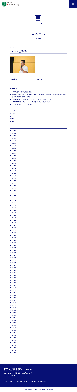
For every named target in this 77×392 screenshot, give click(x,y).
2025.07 (13, 153)
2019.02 (13, 322)
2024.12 (13, 170)
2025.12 (13, 140)
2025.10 (13, 145)
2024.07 (13, 183)
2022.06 (13, 243)
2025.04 (13, 160)
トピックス (14, 116)
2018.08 (13, 335)
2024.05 (13, 188)
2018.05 (13, 340)
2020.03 (13, 297)
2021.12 (13, 258)
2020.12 (13, 287)
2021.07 (13, 270)
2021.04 (13, 277)
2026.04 (13, 130)
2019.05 (13, 317)
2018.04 (13, 342)
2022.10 (13, 233)
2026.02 (13, 135)
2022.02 (13, 253)
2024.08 (13, 180)
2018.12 (13, 327)
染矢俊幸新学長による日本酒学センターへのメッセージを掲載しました (31, 99)
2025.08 (13, 150)
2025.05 (13, 158)
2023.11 (13, 203)
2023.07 (13, 213)
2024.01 (13, 198)
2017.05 (13, 352)
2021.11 (13, 260)
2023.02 (13, 223)
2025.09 (13, 148)
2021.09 (13, 265)
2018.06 (13, 337)
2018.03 (13, 345)
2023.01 (13, 225)
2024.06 (13, 185)
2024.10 (13, 175)
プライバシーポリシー (21, 381)
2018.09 (13, 332)
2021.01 (13, 285)
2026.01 (13, 138)
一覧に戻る (38, 79)
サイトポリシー (8, 381)
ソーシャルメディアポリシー (38, 381)
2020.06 (13, 292)
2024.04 (13, 190)
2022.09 (13, 235)
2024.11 (13, 173)
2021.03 (13, 280)
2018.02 (13, 347)
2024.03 (13, 193)
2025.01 (13, 168)
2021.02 (13, 282)
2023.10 (13, 205)
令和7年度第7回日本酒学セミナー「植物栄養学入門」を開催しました (30, 102)
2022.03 (13, 250)
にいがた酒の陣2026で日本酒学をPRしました (24, 104)
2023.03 (13, 220)
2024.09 (13, 178)
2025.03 (13, 163)
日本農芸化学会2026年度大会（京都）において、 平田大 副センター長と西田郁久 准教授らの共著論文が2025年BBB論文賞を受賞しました (38, 95)
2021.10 (13, 263)
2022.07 (13, 240)
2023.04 (13, 218)
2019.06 (13, 315)
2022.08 (13, 238)
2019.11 (13, 305)
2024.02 (13, 195)
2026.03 (13, 133)
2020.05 (13, 295)
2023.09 (13, 208)
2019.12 (13, 302)
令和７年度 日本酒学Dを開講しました (22, 92)
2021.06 (13, 272)
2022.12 (13, 228)
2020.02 (13, 300)
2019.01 (13, 325)
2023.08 (13, 210)
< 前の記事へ (14, 79)
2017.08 (13, 350)
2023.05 (13, 215)
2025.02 (13, 165)
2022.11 (13, 230)
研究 (12, 121)
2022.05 (13, 245)
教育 (12, 119)
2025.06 (13, 155)
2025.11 (13, 143)
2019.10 (13, 307)
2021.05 (13, 275)
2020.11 (13, 290)
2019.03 (13, 320)
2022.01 (13, 255)
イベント (13, 114)
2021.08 (13, 268)
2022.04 (13, 248)
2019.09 (13, 310)
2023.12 (13, 200)
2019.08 (13, 312)
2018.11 (13, 330)
